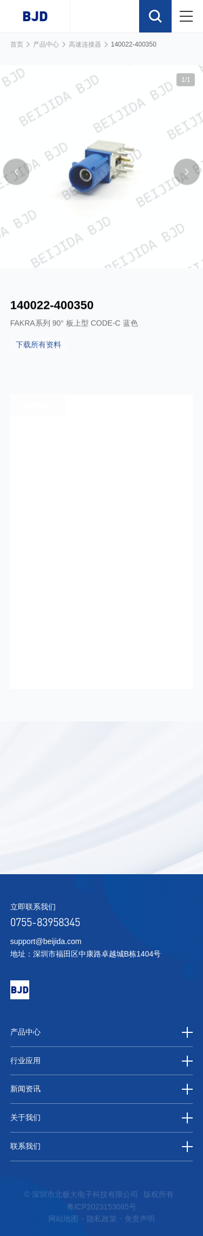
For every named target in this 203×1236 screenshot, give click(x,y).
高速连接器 (85, 44)
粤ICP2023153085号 (101, 1206)
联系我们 (101, 1146)
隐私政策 (102, 1218)
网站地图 (63, 1218)
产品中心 (46, 44)
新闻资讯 (101, 1089)
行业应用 (101, 1061)
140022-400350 (133, 44)
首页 (16, 44)
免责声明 (140, 1218)
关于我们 (101, 1118)
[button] (16, 181)
